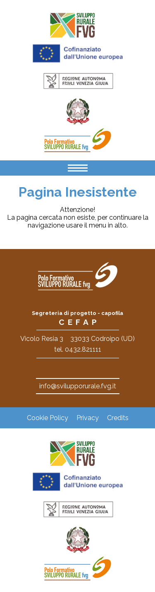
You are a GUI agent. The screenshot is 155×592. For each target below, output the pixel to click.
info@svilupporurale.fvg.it (77, 386)
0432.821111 (83, 349)
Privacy (87, 418)
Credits (118, 418)
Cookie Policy (47, 418)
